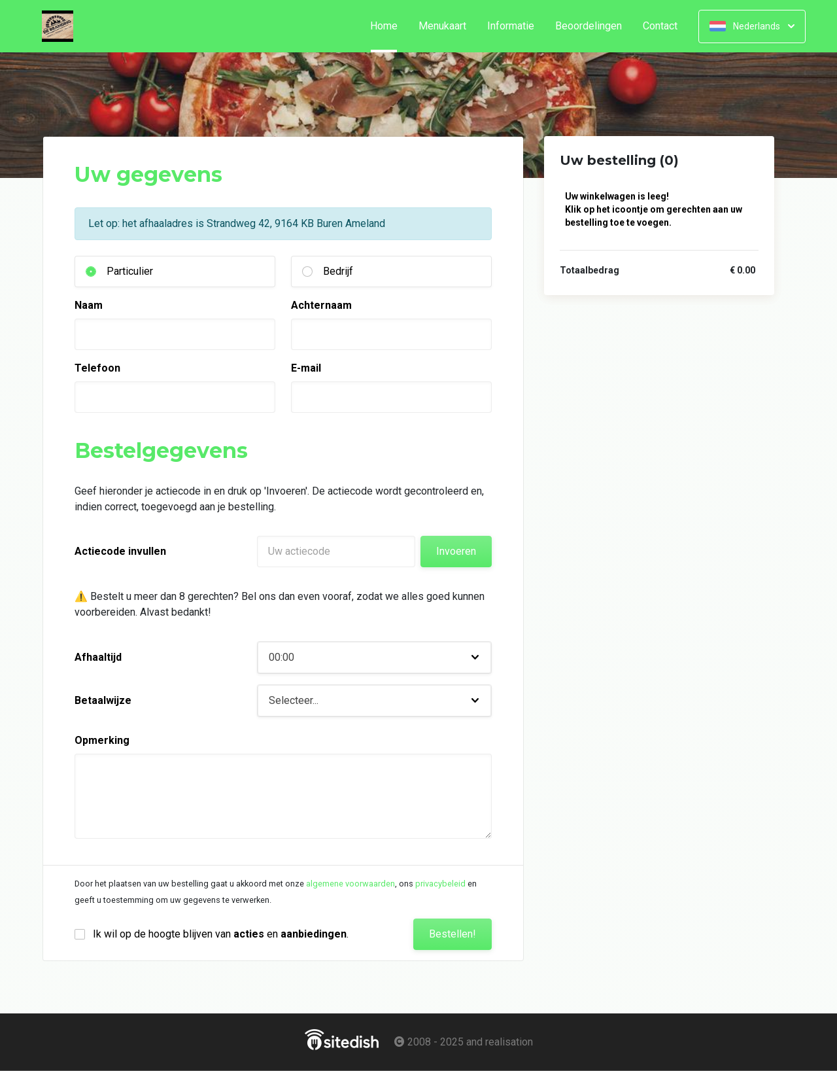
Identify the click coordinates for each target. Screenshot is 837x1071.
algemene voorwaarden (350, 883)
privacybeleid (440, 883)
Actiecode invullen (120, 551)
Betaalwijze (103, 700)
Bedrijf (338, 271)
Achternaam (321, 305)
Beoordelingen (588, 26)
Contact (660, 26)
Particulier (130, 271)
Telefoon (97, 368)
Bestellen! (452, 934)
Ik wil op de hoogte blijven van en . (221, 934)
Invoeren (456, 551)
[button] (374, 657)
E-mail (306, 368)
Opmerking (102, 740)
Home (389, 26)
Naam (89, 305)
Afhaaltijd (98, 657)
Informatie (510, 26)
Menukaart (442, 26)
